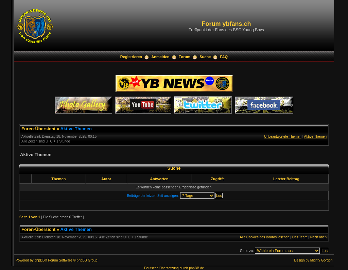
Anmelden (160, 57)
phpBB (39, 260)
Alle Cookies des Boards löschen (264, 237)
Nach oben (318, 237)
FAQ (224, 57)
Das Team (300, 237)
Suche (205, 57)
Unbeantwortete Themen (282, 136)
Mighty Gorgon (321, 260)
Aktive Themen (75, 128)
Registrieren (131, 57)
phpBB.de (196, 268)
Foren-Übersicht (38, 128)
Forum (184, 57)
